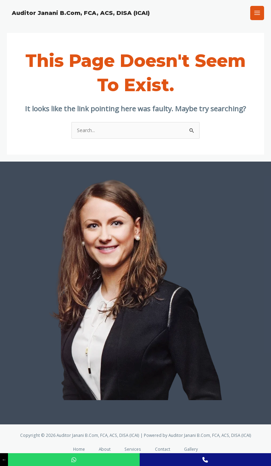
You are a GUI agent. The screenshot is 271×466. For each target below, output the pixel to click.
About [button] (105, 449)
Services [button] (132, 449)
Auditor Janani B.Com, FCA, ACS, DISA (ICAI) (81, 12)
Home (79, 449)
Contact (162, 449)
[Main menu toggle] (257, 13)
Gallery (191, 449)
